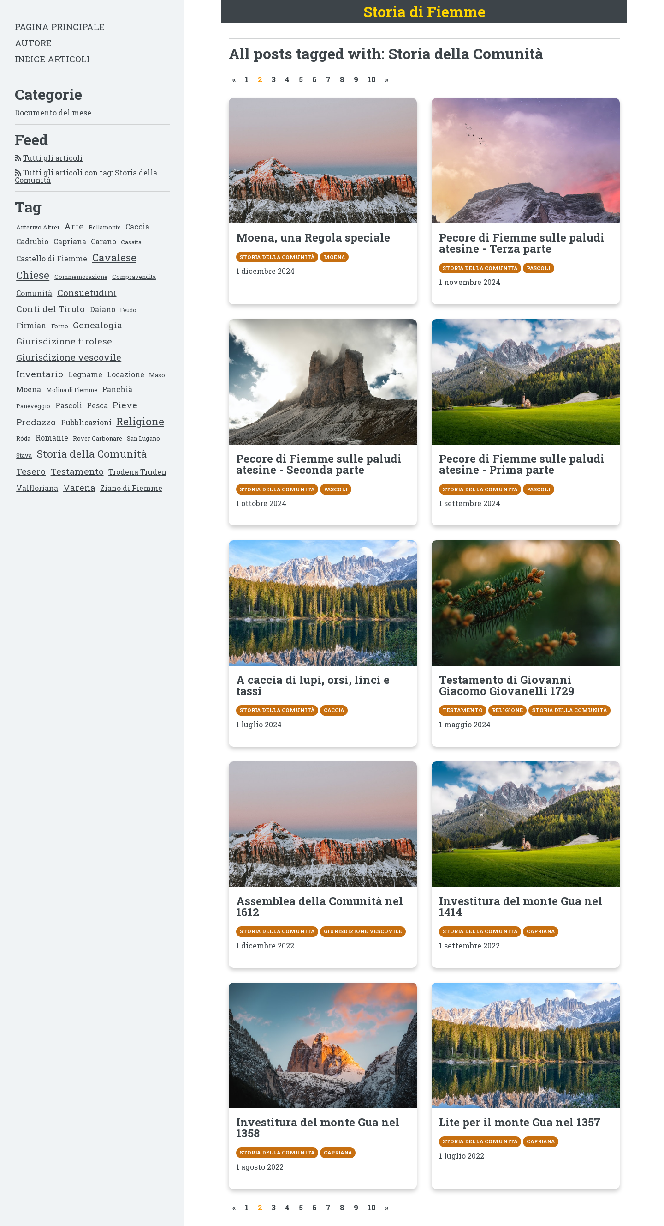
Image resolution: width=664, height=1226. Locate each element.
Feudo (128, 310)
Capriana (69, 241)
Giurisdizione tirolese (64, 341)
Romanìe (52, 437)
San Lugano (143, 438)
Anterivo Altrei (37, 227)
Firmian (31, 325)
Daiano (102, 309)
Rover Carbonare (97, 438)
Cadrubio (32, 241)
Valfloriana (37, 488)
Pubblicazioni (86, 422)
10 (372, 79)
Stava (24, 455)
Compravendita (134, 276)
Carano (103, 241)
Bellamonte (105, 227)
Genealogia (97, 325)
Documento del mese (53, 112)
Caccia (137, 226)
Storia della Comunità (92, 453)
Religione (140, 421)
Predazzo (36, 422)
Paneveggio (33, 406)
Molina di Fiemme (71, 389)
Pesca (97, 405)
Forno (59, 326)
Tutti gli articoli (53, 158)
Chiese (32, 275)
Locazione (125, 374)
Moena (28, 389)
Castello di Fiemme (51, 258)
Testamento (77, 471)
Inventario (39, 374)
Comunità (34, 293)
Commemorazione (80, 276)
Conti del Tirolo (50, 308)
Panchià (117, 389)
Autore (33, 42)
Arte (74, 226)
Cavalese (114, 257)
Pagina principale (60, 26)
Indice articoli (52, 59)
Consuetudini (87, 292)
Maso (157, 375)
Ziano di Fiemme (131, 488)
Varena (79, 487)
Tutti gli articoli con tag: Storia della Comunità (86, 176)
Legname (85, 374)
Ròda (23, 438)
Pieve (125, 405)
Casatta (131, 242)
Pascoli (68, 405)
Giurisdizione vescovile (68, 357)
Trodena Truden (137, 472)
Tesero (31, 471)
